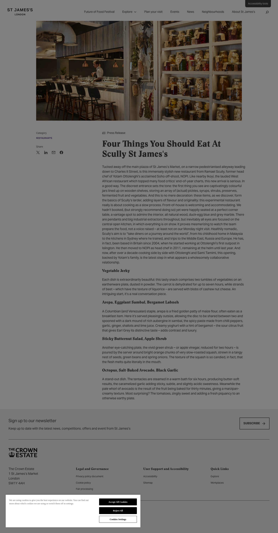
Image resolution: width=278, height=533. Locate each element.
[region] (73, 510)
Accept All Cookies (118, 502)
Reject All (118, 510)
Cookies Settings (118, 519)
